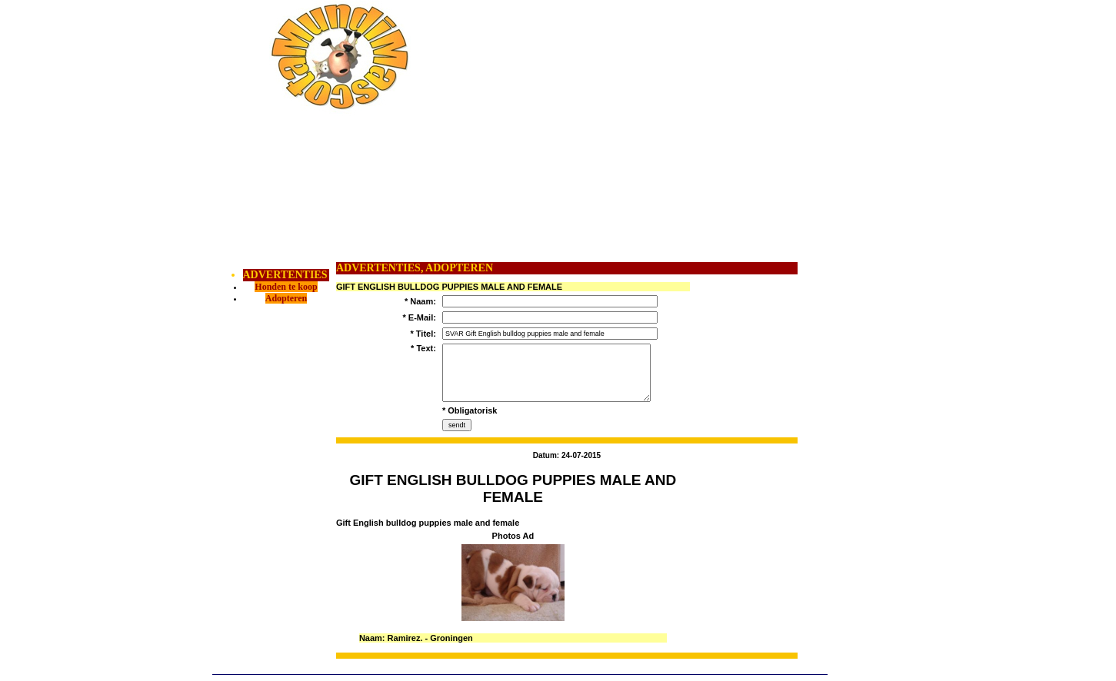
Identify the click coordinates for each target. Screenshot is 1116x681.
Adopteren (286, 298)
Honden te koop (286, 286)
